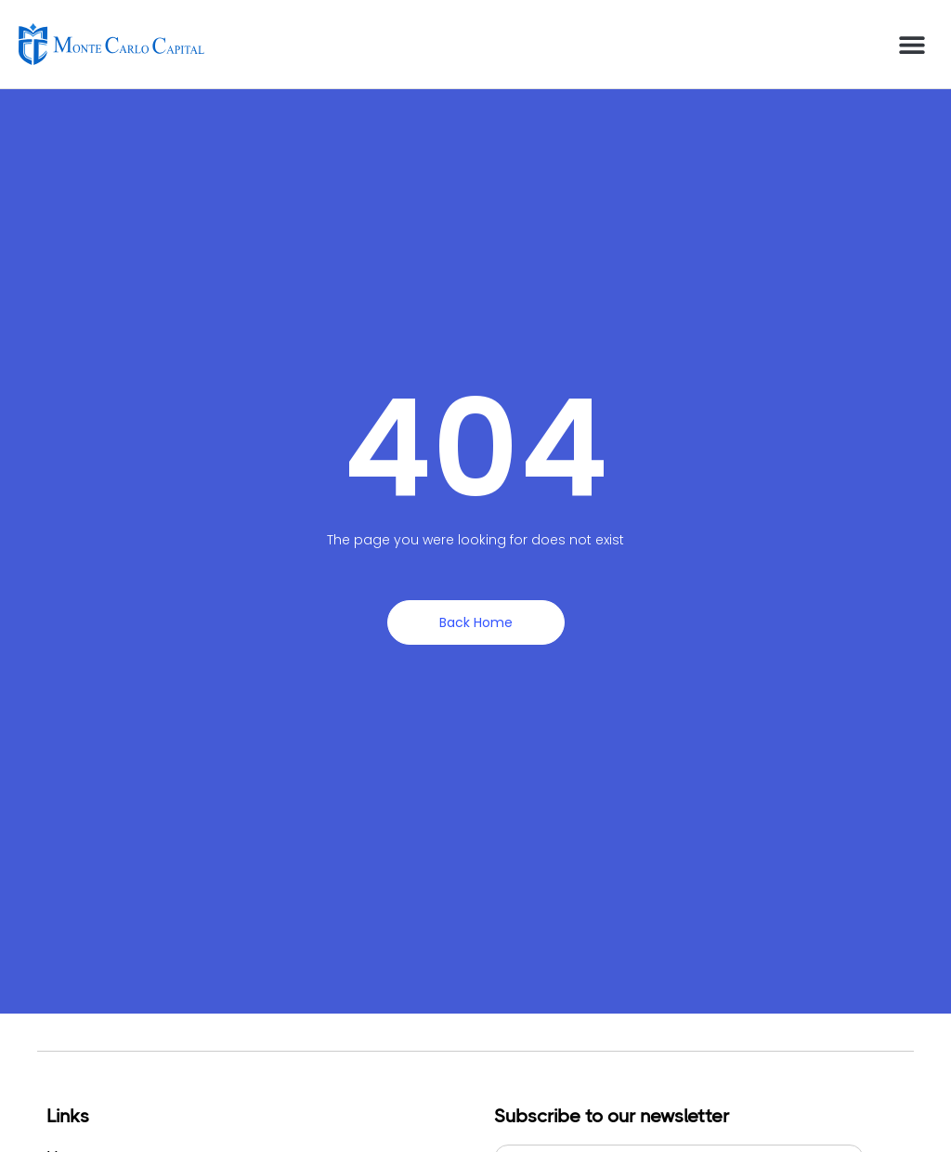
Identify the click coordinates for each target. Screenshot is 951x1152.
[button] (911, 44)
